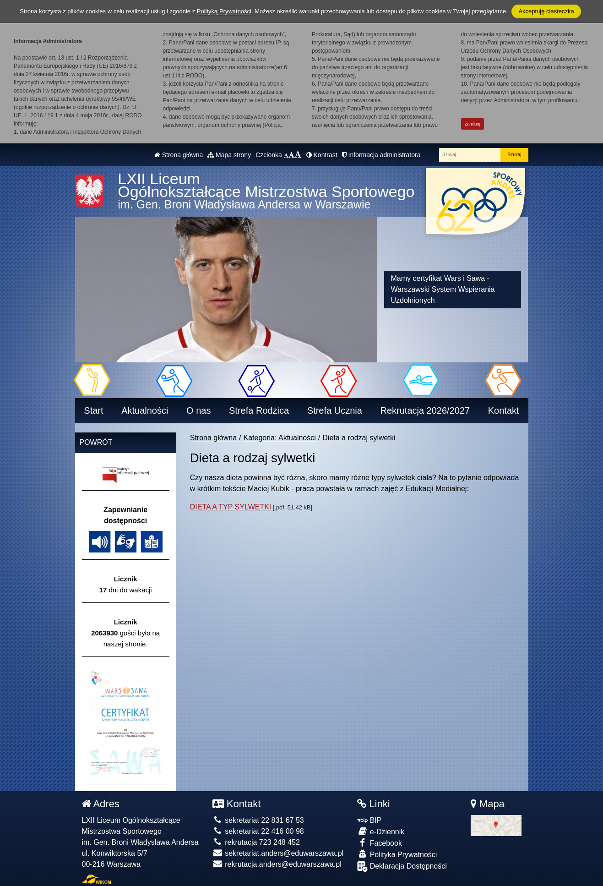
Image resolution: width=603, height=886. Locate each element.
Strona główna (178, 155)
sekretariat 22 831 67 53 (258, 820)
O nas (198, 410)
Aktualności (144, 410)
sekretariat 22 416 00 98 (258, 831)
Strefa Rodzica (259, 410)
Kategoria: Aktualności (280, 438)
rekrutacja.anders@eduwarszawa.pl (277, 864)
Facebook (379, 842)
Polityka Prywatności (397, 854)
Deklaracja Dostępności (402, 866)
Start (93, 410)
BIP (369, 820)
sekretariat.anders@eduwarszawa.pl (277, 853)
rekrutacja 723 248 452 (256, 842)
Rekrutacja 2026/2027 (425, 410)
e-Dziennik (380, 831)
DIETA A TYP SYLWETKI (231, 507)
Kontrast (321, 155)
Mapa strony (229, 155)
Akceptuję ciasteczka (546, 11)
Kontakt (503, 410)
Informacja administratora (381, 155)
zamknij (472, 123)
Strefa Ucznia (334, 410)
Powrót (96, 442)
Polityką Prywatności (224, 11)
